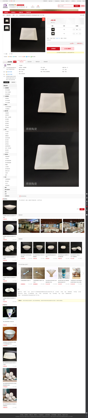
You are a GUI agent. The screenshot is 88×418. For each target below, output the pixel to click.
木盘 (59, 293)
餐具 (14, 15)
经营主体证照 (59, 416)
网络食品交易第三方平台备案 (67, 416)
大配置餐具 (7, 87)
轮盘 (36, 293)
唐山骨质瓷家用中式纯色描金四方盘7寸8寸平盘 (30, 295)
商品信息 (21, 61)
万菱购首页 (45, 1)
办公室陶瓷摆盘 (31, 293)
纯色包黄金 (7, 185)
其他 (65, 69)
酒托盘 (25, 293)
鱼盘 (50, 293)
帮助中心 (73, 1)
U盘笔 (63, 293)
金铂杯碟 (7, 115)
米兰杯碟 (7, 121)
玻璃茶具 (7, 135)
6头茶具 (6, 133)
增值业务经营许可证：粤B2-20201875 (49, 416)
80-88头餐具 (7, 94)
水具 (5, 193)
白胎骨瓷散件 (7, 179)
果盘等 (25, 291)
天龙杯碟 (7, 127)
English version (65, 414)
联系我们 (26, 414)
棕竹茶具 (7, 141)
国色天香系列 (7, 189)
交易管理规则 (47, 414)
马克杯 (6, 172)
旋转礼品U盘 (20, 293)
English (84, 1)
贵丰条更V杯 (7, 168)
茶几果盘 (57, 291)
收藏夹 (62, 1)
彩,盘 (29, 291)
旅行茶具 (7, 139)
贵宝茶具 (7, 152)
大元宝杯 (7, 158)
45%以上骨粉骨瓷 (46, 71)
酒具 (5, 191)
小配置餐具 (7, 96)
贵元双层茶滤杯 (8, 162)
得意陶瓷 (11, 5)
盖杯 (6, 174)
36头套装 (7, 98)
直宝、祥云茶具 (8, 148)
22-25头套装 (7, 100)
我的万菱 (51, 1)
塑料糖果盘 (70, 291)
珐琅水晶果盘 (45, 293)
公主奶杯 (7, 166)
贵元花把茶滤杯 (8, 160)
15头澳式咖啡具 (8, 106)
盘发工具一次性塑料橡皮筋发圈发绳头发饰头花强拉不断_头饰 (42, 291)
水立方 (6, 183)
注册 (14, 1)
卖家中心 (68, 1)
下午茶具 (7, 131)
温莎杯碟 (7, 123)
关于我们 (21, 414)
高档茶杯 (6, 154)
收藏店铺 (13, 82)
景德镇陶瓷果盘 (68, 293)
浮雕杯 (6, 164)
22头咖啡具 (7, 108)
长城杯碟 (7, 113)
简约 (24, 73)
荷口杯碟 (7, 125)
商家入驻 (31, 414)
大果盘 (62, 291)
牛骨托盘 (75, 291)
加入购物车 (67, 48)
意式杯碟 (7, 119)
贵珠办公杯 (7, 170)
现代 (22, 73)
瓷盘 (65, 291)
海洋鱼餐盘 (55, 293)
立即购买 (53, 48)
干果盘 (40, 293)
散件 (5, 177)
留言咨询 (29, 61)
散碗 (5, 187)
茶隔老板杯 (7, 156)
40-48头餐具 (7, 90)
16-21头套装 (7, 102)
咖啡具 (6, 104)
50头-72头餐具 (8, 92)
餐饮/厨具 (9, 15)
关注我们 (79, 1)
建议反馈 (59, 414)
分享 (11, 53)
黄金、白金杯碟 (8, 117)
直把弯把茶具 (7, 146)
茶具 (5, 129)
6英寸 (46, 69)
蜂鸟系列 (7, 150)
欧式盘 (79, 291)
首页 (4, 15)
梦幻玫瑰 (7, 181)
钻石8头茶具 (7, 137)
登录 (11, 1)
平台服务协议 (41, 414)
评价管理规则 (53, 414)
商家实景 (38, 61)
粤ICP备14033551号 (38, 416)
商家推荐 (46, 61)
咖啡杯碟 (6, 110)
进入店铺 (6, 82)
